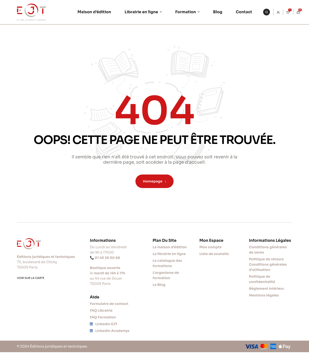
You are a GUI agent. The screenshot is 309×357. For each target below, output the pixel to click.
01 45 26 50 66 (107, 258)
